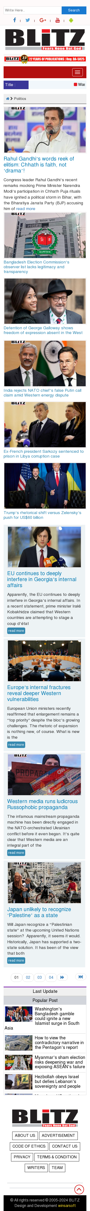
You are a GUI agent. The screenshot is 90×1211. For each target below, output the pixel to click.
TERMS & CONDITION (57, 1157)
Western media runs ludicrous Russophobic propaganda (42, 804)
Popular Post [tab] (45, 1000)
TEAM (57, 1167)
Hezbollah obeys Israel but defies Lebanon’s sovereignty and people (57, 1081)
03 (39, 977)
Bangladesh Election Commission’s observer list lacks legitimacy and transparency (36, 267)
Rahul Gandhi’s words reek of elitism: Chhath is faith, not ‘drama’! (39, 164)
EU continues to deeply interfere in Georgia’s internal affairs (41, 579)
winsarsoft (67, 1205)
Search (74, 10)
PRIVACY (22, 1157)
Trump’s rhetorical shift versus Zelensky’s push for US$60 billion (42, 515)
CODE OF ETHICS (29, 1146)
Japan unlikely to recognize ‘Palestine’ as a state (39, 912)
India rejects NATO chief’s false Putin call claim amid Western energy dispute (42, 393)
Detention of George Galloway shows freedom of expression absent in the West (43, 330)
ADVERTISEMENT (58, 1135)
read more (25, 208)
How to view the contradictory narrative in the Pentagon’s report (59, 1042)
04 (51, 977)
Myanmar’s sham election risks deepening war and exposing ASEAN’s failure (60, 1062)
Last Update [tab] (45, 991)
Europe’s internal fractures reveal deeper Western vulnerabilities (39, 693)
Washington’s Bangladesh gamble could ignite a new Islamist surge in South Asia (42, 1018)
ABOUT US (25, 1135)
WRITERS (36, 1167)
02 (28, 977)
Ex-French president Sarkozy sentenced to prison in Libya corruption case (44, 454)
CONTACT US (65, 1146)
